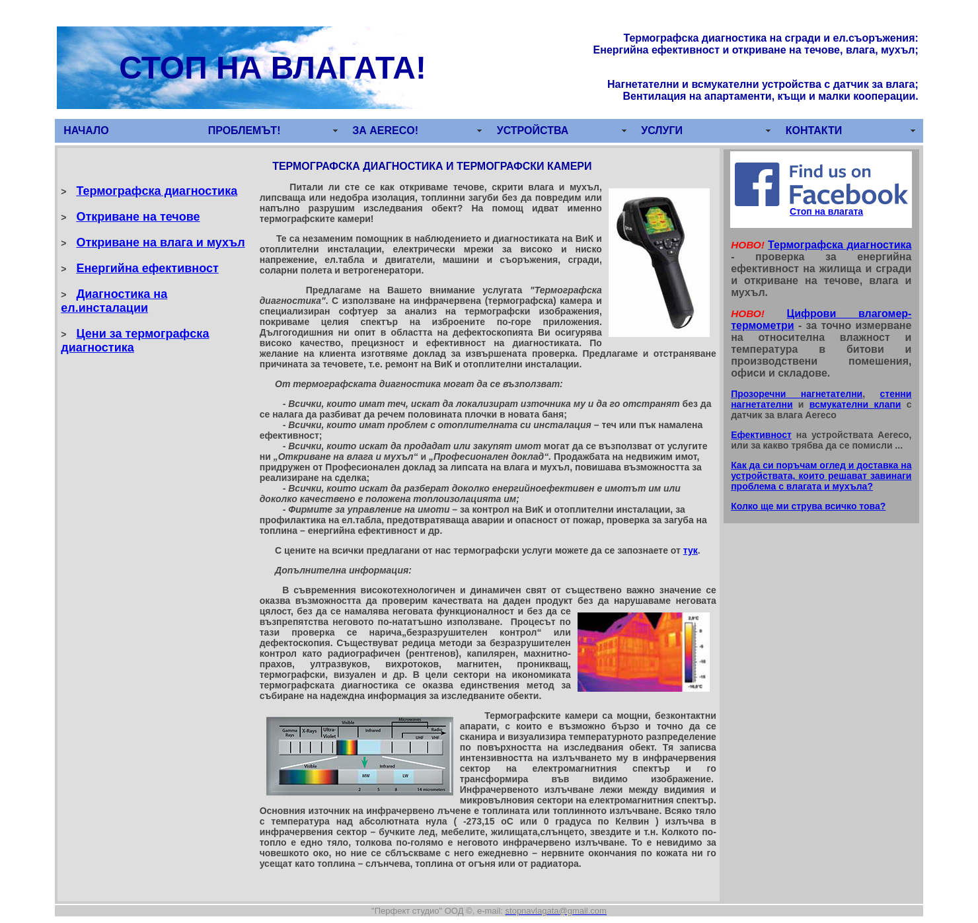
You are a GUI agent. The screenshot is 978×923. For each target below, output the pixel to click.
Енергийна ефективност (147, 268)
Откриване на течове (138, 216)
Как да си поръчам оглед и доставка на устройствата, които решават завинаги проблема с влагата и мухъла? (821, 476)
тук (690, 550)
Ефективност (761, 434)
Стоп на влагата (826, 211)
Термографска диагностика (156, 191)
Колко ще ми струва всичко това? (808, 506)
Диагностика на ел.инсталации (114, 300)
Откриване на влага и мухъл (160, 242)
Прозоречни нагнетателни (796, 393)
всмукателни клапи (855, 404)
